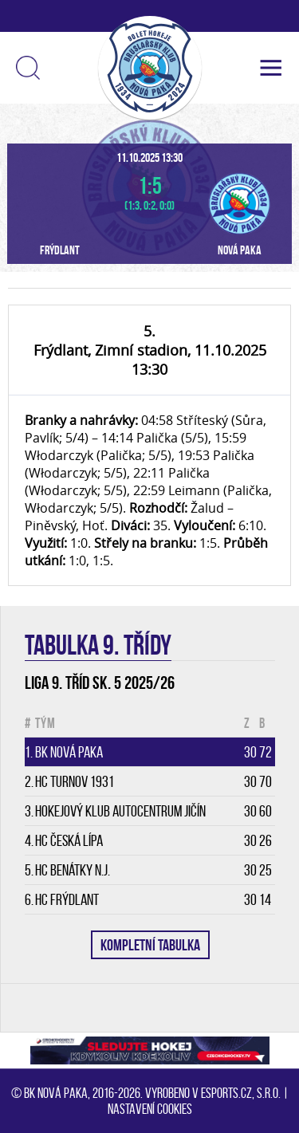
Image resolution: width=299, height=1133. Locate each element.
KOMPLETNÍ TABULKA (150, 945)
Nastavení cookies (150, 1109)
